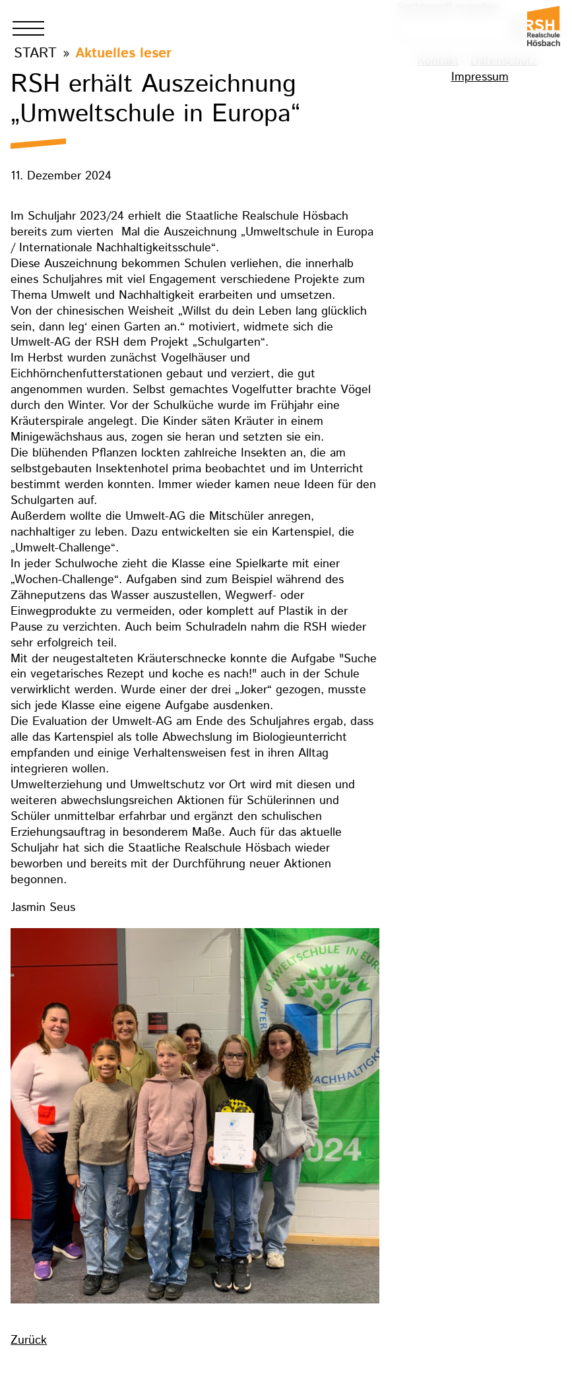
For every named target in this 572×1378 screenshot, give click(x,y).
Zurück (29, 1340)
